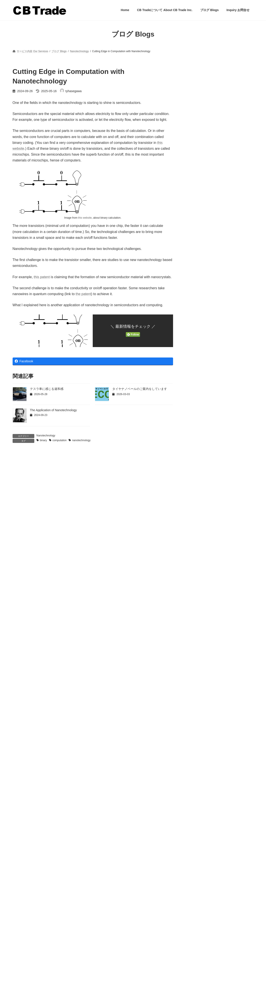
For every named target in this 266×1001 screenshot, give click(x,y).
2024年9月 (197, 761)
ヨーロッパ (197, 174)
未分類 (194, 207)
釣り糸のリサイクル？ (204, 124)
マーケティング (200, 165)
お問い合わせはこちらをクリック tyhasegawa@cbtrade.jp (32, 963)
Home (101, 939)
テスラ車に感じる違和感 (46, 389)
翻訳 (193, 249)
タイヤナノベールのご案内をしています (139, 389)
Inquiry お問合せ (107, 961)
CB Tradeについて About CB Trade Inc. (120, 946)
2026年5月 (197, 685)
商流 (193, 199)
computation (59, 440)
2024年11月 (198, 752)
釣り (193, 274)
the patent (83, 294)
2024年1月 (197, 794)
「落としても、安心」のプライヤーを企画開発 (220, 110)
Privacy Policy (21, 978)
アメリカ (196, 148)
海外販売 (196, 224)
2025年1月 (197, 744)
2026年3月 (197, 693)
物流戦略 (196, 232)
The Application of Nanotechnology (53, 410)
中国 (193, 182)
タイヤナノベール (202, 157)
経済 (193, 241)
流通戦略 (196, 216)
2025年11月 (198, 719)
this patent (42, 277)
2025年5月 (197, 735)
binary (43, 440)
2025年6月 (197, 727)
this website (85, 217)
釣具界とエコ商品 (225, 410)
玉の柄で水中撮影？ (202, 96)
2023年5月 (197, 803)
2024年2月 (197, 786)
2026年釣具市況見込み (229, 454)
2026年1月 (197, 710)
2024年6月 (197, 777)
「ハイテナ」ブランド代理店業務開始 (216, 84)
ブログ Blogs (105, 954)
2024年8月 (197, 769)
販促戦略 (196, 266)
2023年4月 (197, 811)
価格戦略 (196, 190)
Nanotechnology (45, 435)
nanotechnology (81, 440)
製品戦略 (196, 257)
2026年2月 (197, 702)
